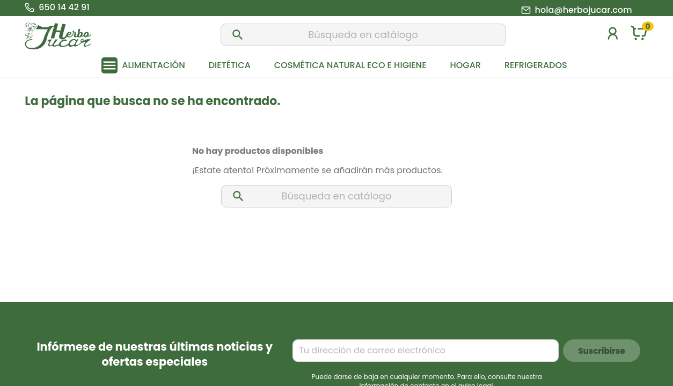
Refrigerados (535, 65)
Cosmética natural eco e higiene (350, 65)
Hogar (465, 65)
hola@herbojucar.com (583, 10)
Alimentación (153, 65)
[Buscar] (363, 35)
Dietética (230, 65)
